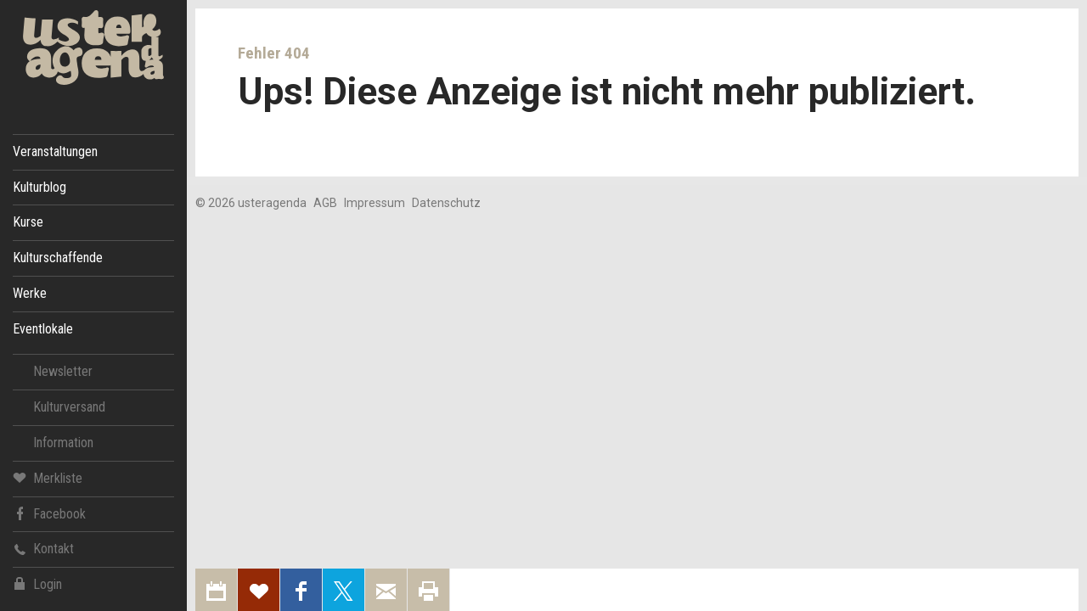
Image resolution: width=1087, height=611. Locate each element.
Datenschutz (446, 203)
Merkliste (47, 477)
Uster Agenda (93, 47)
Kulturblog (39, 187)
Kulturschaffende (58, 257)
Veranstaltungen (55, 151)
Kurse (28, 222)
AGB (325, 203)
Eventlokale (43, 329)
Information (63, 442)
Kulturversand (69, 407)
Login (37, 584)
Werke (30, 293)
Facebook (49, 513)
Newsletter (63, 371)
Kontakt (43, 549)
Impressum (374, 203)
